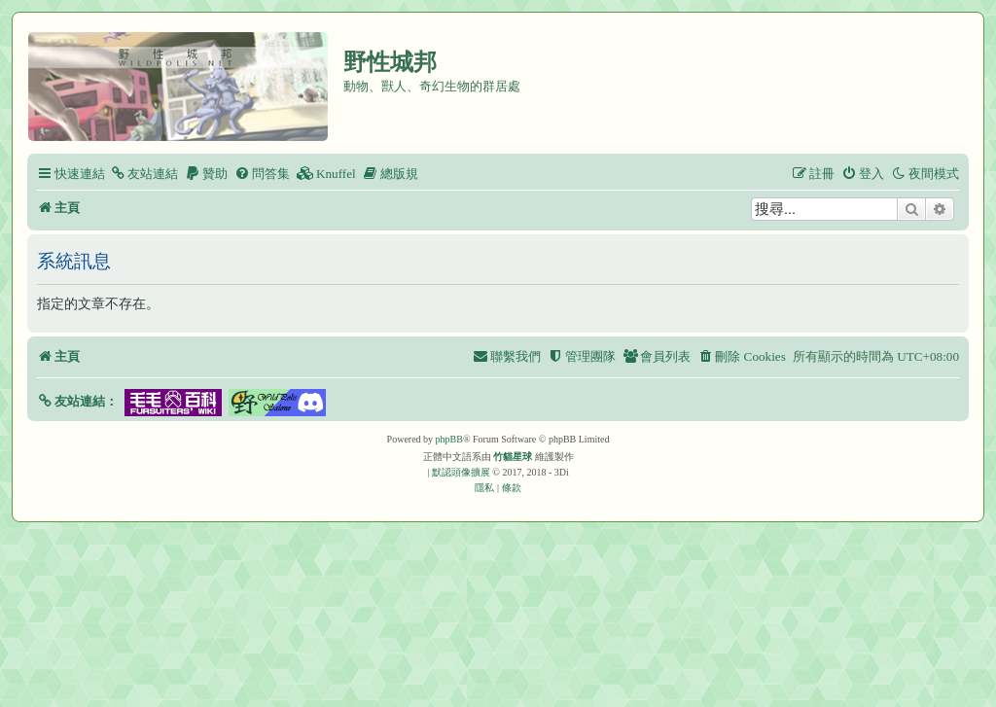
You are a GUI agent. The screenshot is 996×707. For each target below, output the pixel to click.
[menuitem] (144, 173)
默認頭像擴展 (461, 472)
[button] (77, 401)
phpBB (449, 439)
